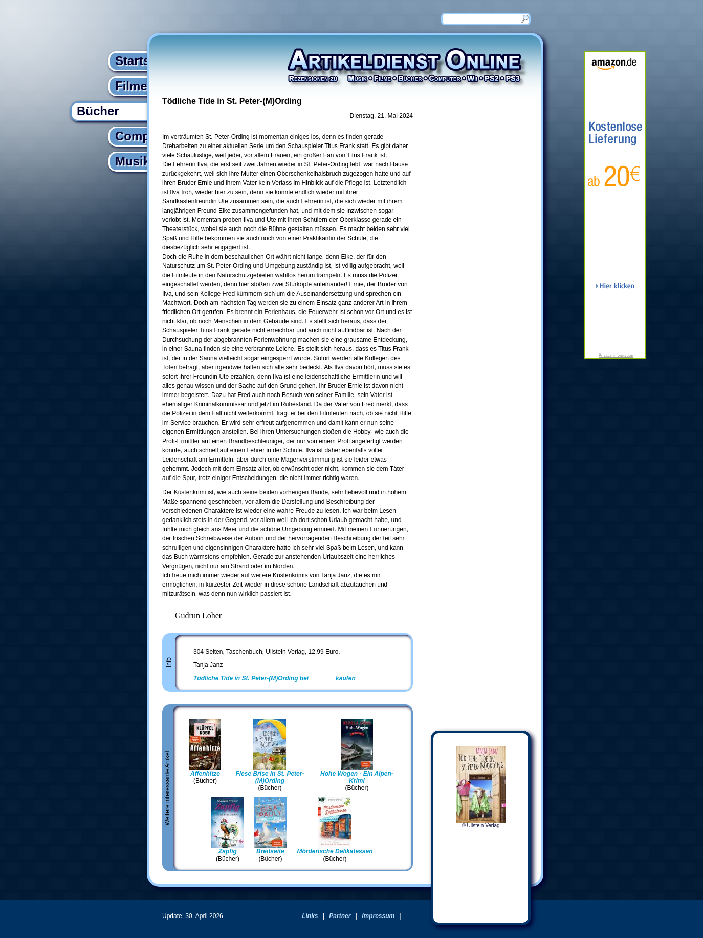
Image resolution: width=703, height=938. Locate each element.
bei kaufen (274, 678)
